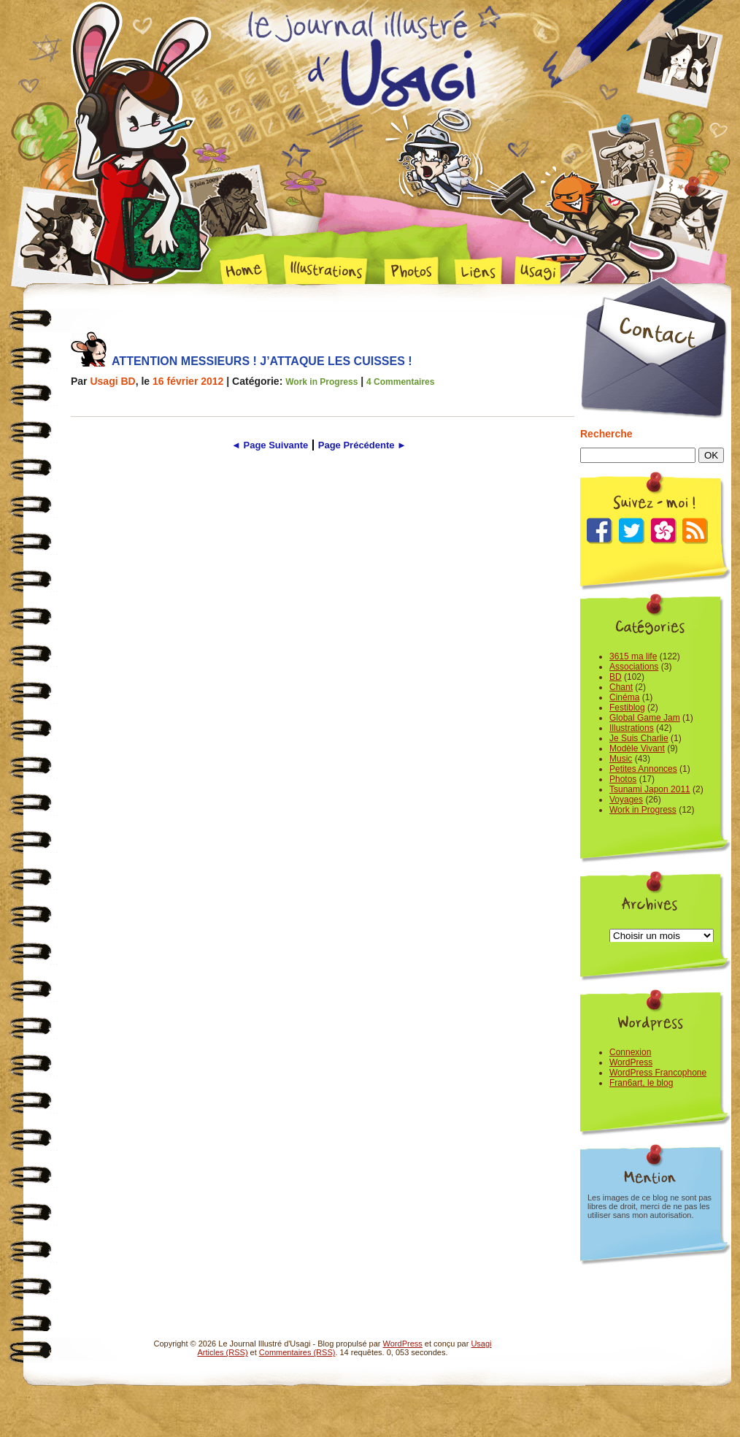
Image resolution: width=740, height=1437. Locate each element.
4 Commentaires (400, 382)
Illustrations (631, 728)
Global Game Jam (644, 718)
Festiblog (627, 707)
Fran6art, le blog (641, 1083)
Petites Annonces (643, 769)
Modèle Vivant (637, 748)
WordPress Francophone (657, 1073)
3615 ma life (633, 656)
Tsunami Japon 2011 (649, 789)
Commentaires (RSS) (297, 1352)
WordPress (630, 1062)
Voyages (626, 799)
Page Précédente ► (362, 445)
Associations (633, 667)
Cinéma (624, 697)
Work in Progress (321, 382)
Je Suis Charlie (638, 738)
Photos (622, 779)
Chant (621, 687)
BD (615, 677)
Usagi (481, 1343)
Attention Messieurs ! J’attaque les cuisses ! (262, 361)
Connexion (630, 1052)
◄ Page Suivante (269, 445)
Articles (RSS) (223, 1352)
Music (620, 759)
